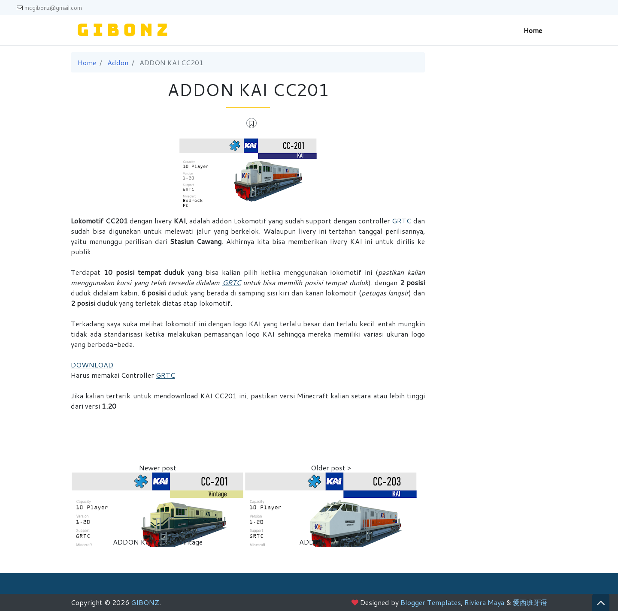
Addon (117, 62)
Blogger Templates (430, 602)
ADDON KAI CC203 (331, 542)
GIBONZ (145, 602)
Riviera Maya (484, 602)
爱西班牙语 (530, 602)
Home (533, 30)
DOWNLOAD (92, 365)
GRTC (401, 221)
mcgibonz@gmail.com (49, 7)
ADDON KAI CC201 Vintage (158, 542)
